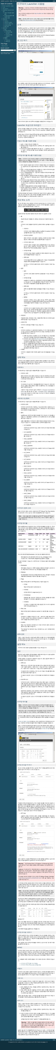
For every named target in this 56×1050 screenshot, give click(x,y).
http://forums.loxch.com (29, 20)
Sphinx (44, 1041)
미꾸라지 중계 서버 (8, 23)
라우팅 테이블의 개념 (23, 721)
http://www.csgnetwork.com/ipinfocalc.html (30, 877)
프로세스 (6, 21)
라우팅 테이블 (7, 25)
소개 (4, 7)
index (54, 1)
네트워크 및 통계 (8, 22)
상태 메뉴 (5, 19)
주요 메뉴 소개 (6, 18)
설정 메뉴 (5, 27)
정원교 (32, 31)
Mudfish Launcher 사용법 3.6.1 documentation (11, 1)
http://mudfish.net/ (39, 13)
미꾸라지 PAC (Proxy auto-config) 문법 (31, 964)
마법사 (5, 38)
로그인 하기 (5, 8)
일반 (5, 29)
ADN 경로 (6, 26)
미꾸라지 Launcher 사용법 (7, 6)
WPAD (5, 37)
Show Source (4, 45)
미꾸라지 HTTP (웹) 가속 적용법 (29, 963)
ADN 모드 (8, 41)
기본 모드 (8, 40)
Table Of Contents (6, 3)
